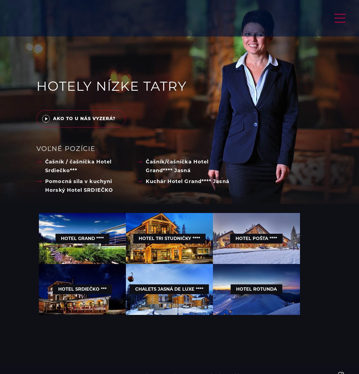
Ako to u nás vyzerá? (79, 119)
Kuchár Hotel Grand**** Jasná (187, 182)
